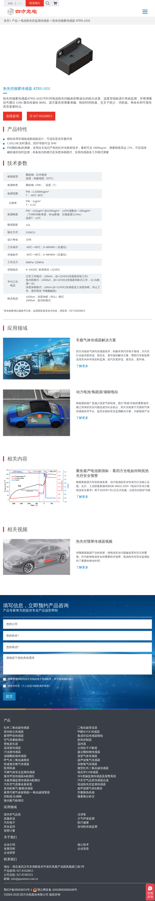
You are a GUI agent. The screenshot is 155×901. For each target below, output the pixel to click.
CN (19, 3)
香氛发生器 (11, 743)
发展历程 (9, 848)
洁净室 (82, 814)
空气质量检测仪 (14, 739)
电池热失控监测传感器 (35, 20)
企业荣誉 (9, 852)
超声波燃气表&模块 (90, 788)
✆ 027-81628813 (41, 116)
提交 (9, 696)
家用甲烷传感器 (14, 735)
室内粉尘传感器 (14, 731)
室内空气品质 (12, 814)
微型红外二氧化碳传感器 (93, 768)
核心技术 (83, 844)
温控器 (82, 743)
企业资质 (83, 848)
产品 (15, 20)
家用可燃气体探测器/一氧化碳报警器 (27, 792)
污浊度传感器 (12, 751)
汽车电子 (9, 822)
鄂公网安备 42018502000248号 (55, 889)
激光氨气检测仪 (14, 800)
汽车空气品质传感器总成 (93, 780)
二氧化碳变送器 (87, 727)
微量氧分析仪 (86, 796)
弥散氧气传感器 (87, 764)
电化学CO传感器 (88, 772)
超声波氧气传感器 (89, 760)
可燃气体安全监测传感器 (19, 772)
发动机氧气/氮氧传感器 (18, 788)
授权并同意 (27, 686)
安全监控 (9, 826)
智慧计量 (9, 830)
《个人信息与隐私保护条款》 (35, 686)
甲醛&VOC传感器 (89, 731)
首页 (6, 20)
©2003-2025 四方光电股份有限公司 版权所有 (32, 894)
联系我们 (34, 3)
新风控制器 (85, 739)
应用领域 (10, 807)
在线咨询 (12, 116)
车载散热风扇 (86, 792)
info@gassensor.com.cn (24, 878)
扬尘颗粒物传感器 (89, 751)
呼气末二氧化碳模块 (16, 760)
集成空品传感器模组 (90, 735)
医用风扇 (9, 768)
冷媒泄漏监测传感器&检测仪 (22, 780)
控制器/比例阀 (13, 796)
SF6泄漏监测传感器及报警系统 (97, 776)
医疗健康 (83, 822)
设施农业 (9, 818)
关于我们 (10, 837)
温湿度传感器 (12, 747)
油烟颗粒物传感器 (15, 756)
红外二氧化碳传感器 (16, 727)
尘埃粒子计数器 (87, 747)
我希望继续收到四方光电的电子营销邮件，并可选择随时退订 (38, 679)
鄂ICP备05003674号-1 (18, 889)
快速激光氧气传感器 (16, 764)
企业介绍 (9, 844)
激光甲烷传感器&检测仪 (19, 776)
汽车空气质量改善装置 (18, 784)
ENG (10, 3)
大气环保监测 (86, 818)
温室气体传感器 (87, 756)
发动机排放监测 (87, 826)
